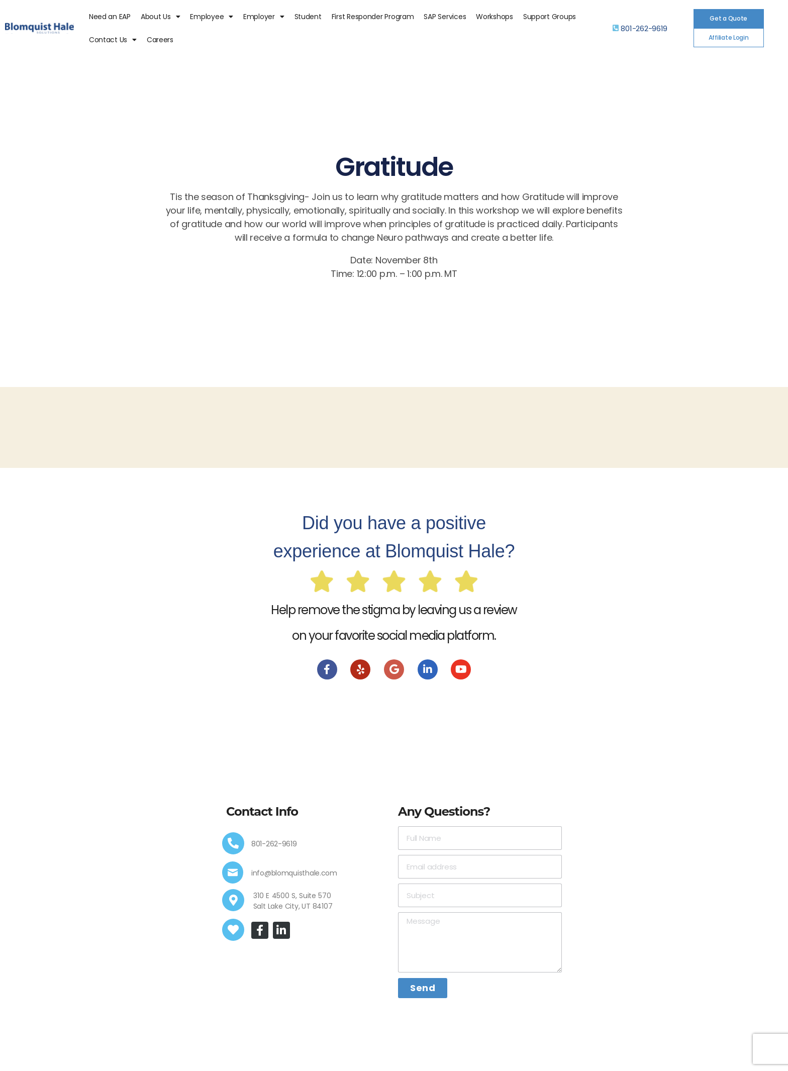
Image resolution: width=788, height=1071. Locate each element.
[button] (729, 18)
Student (308, 17)
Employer (263, 16)
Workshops (494, 17)
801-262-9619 (644, 28)
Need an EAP (110, 17)
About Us (160, 16)
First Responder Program (373, 17)
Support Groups (549, 17)
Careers (160, 40)
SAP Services (445, 17)
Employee (211, 16)
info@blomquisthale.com (294, 873)
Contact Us (113, 39)
